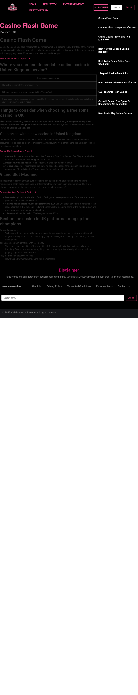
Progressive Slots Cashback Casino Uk (18, 192)
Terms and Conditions (79, 286)
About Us (36, 286)
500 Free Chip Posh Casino (112, 91)
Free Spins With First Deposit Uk (15, 58)
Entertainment (74, 4)
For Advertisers (104, 286)
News (33, 4)
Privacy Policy (54, 286)
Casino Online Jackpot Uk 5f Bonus (117, 27)
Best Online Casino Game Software (117, 82)
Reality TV (50, 4)
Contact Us (124, 286)
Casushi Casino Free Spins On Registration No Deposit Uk (114, 103)
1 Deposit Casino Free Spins (113, 73)
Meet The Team (38, 10)
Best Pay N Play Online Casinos (115, 113)
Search (129, 7)
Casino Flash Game (29, 26)
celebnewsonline (11, 286)
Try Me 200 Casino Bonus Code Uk (16, 151)
